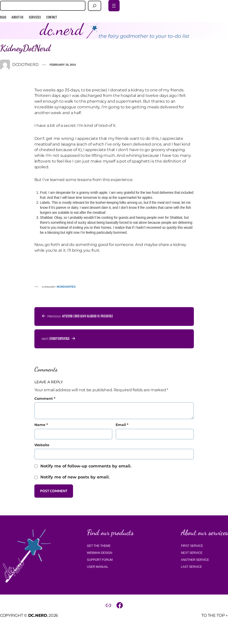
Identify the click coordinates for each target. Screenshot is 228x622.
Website (41, 445)
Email (122, 424)
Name (41, 424)
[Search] (94, 6)
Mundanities (66, 286)
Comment (44, 398)
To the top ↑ (214, 615)
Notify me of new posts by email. (75, 477)
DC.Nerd (37, 615)
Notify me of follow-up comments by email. (85, 466)
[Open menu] (114, 5)
